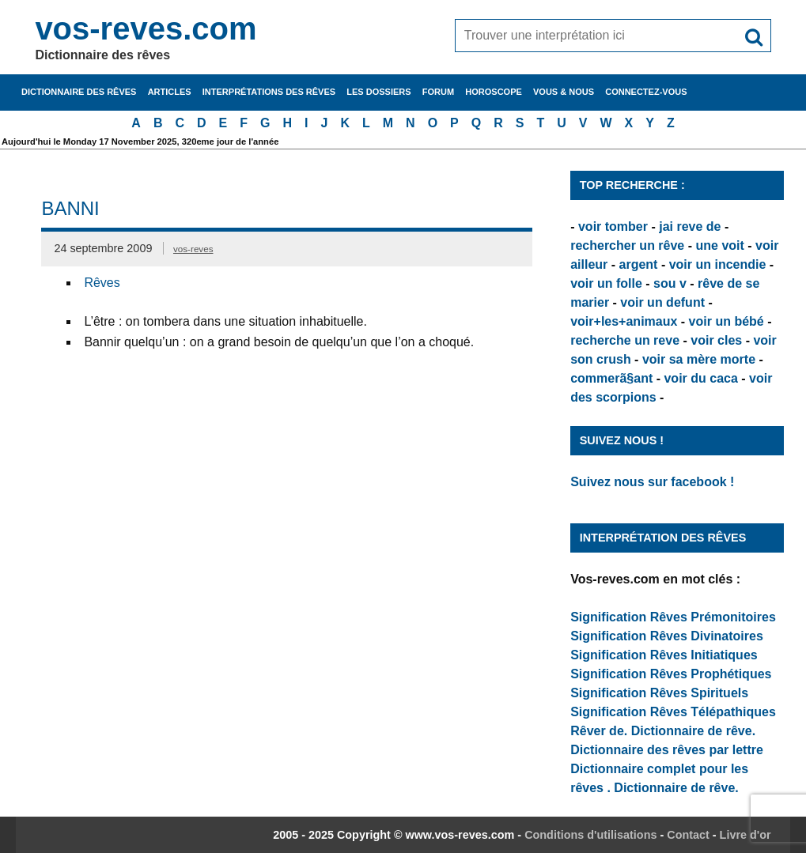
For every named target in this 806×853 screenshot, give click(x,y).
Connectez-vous (646, 91)
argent (638, 264)
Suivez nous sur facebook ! (652, 482)
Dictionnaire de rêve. (693, 731)
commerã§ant (611, 378)
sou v (670, 283)
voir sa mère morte (698, 359)
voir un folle (606, 283)
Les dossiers (378, 91)
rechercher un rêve (627, 245)
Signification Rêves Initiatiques (664, 655)
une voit (719, 245)
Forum (438, 91)
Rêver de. (598, 731)
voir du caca (700, 378)
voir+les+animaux (623, 321)
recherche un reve (624, 340)
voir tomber (613, 226)
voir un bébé (726, 321)
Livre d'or (745, 834)
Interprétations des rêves (268, 91)
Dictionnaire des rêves (78, 91)
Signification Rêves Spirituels (659, 693)
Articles (169, 91)
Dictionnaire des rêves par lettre (666, 750)
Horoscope (493, 91)
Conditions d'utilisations (590, 834)
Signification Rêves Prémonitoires (673, 617)
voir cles (716, 340)
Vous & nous (563, 91)
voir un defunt (662, 302)
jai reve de (690, 226)
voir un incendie (717, 264)
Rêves (101, 282)
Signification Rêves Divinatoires (666, 636)
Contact (688, 834)
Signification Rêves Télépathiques (673, 712)
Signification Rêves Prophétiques (670, 674)
